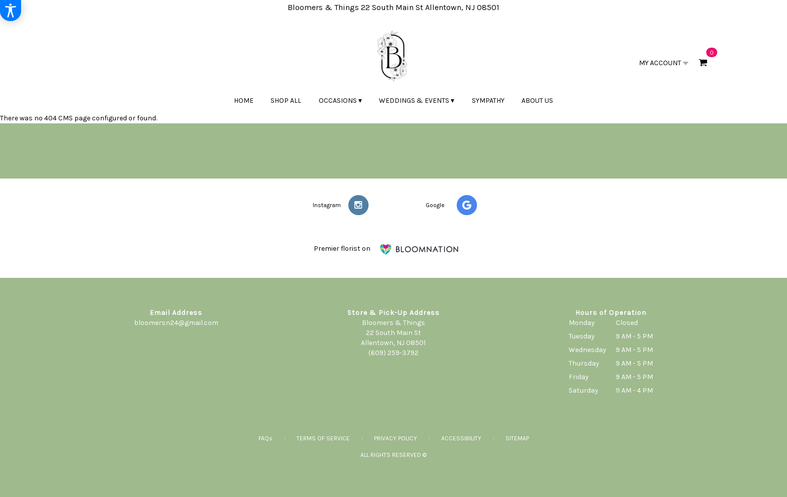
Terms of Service (323, 438)
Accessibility (461, 438)
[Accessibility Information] (10, 10)
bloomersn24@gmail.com (176, 322)
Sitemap (517, 438)
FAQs (265, 438)
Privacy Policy (395, 438)
